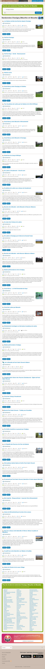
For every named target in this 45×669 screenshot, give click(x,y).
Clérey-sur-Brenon (7, 606)
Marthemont (19, 619)
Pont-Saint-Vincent (33, 594)
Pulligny (31, 595)
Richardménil (32, 598)
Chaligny (5, 604)
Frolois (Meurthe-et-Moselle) (9, 622)
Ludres (18, 610)
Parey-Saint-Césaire (33, 589)
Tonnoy (31, 615)
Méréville (18, 621)
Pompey (31, 593)
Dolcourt (5, 611)
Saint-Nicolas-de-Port (34, 603)
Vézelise (31, 620)
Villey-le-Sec (32, 624)
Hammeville (19, 591)
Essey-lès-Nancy (7, 615)
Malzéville (18, 615)
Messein (18, 622)
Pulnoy (31, 597)
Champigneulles (7, 605)
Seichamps (32, 606)
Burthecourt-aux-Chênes (8, 602)
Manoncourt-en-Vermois (21, 616)
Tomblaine (32, 614)
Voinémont (32, 629)
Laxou (18, 603)
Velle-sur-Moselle (33, 619)
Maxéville (18, 620)
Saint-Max (31, 602)
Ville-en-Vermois (33, 621)
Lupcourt (18, 611)
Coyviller (5, 608)
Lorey (18, 609)
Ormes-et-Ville (19, 629)
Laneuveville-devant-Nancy (22, 602)
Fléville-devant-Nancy (8, 620)
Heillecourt (19, 592)
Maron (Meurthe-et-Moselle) (22, 617)
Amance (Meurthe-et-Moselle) (9, 592)
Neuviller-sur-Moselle (21, 626)
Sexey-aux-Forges (33, 609)
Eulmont (5, 616)
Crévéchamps (6, 610)
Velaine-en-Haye (33, 617)
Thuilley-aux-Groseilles (34, 613)
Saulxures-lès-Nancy (33, 605)
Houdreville (19, 595)
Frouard (5, 624)
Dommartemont (7, 613)
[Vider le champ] (38, 9)
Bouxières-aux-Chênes (8, 599)
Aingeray (5, 591)
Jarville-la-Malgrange (21, 598)
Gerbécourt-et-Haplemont (9, 625)
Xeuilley (31, 630)
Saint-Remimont (33, 604)
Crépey (5, 609)
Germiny (5, 626)
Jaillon (18, 597)
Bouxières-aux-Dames (8, 600)
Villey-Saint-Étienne (33, 625)
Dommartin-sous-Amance (9, 614)
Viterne (31, 626)
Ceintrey (5, 603)
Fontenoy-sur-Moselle (8, 621)
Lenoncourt (19, 606)
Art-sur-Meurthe (7, 593)
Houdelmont (19, 593)
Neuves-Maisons (20, 625)
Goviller (18, 589)
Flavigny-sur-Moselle (8, 619)
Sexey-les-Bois (32, 610)
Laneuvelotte (19, 600)
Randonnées (10, 1)
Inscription (34, 1)
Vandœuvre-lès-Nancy (34, 616)
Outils (4, 1)
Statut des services (18, 666)
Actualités (4, 658)
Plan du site (4, 654)
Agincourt (6, 589)
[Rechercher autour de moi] (40, 9)
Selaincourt (32, 608)
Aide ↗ (16, 1)
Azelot (5, 595)
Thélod (31, 611)
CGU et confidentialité (6, 652)
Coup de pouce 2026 (7, 661)
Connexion (40, 1)
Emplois (3, 656)
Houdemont (19, 594)
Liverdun (18, 608)
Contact (3, 663)
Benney (5, 598)
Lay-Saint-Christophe (21, 604)
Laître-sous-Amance (20, 599)
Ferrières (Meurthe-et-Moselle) (9, 617)
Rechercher (38, 12)
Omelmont (19, 627)
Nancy (18, 624)
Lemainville (19, 605)
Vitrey (31, 627)
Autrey (5, 594)
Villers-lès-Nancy (33, 622)
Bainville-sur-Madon (7, 597)
